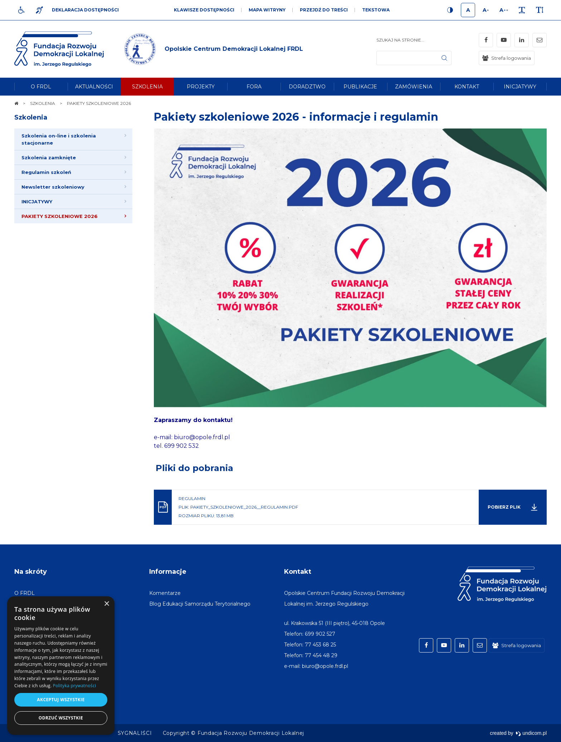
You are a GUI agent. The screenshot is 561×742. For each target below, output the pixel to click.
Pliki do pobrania (194, 468)
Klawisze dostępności (204, 10)
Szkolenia (30, 117)
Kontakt (297, 572)
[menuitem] (41, 87)
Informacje (167, 572)
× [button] (106, 604)
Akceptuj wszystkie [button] (60, 700)
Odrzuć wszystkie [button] (61, 718)
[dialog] (60, 665)
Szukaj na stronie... (400, 40)
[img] (212, 49)
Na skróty (30, 572)
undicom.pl (531, 733)
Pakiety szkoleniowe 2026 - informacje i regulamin (296, 116)
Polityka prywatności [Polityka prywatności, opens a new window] (74, 686)
